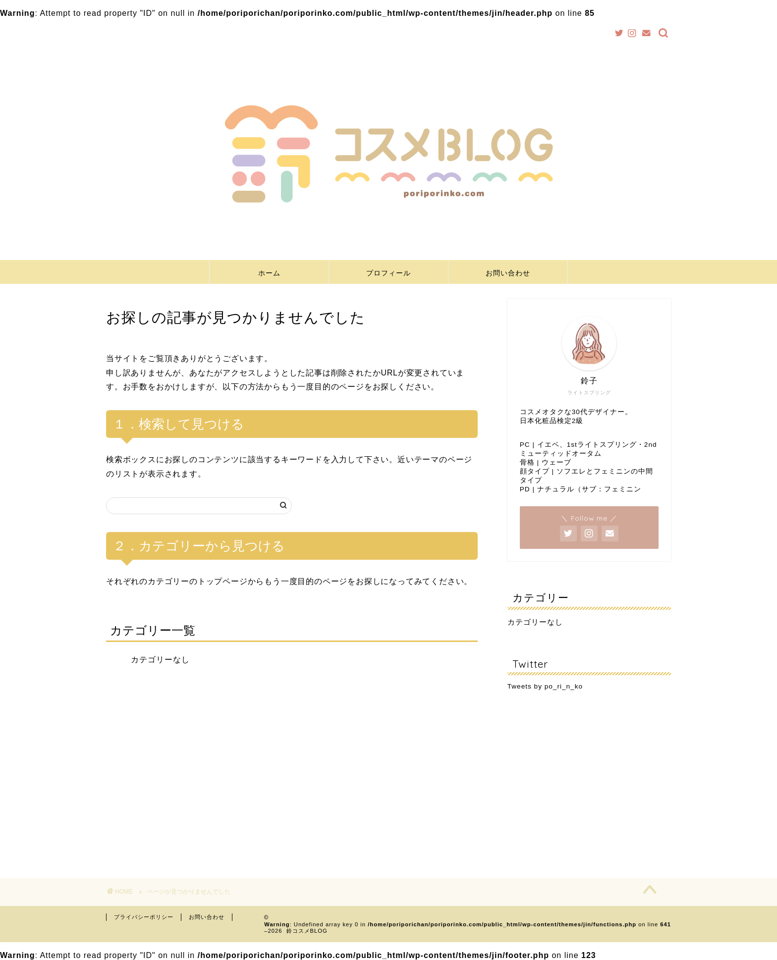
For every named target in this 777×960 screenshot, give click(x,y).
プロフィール (388, 272)
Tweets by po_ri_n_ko (545, 686)
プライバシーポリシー (143, 917)
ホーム (269, 272)
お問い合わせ (508, 272)
